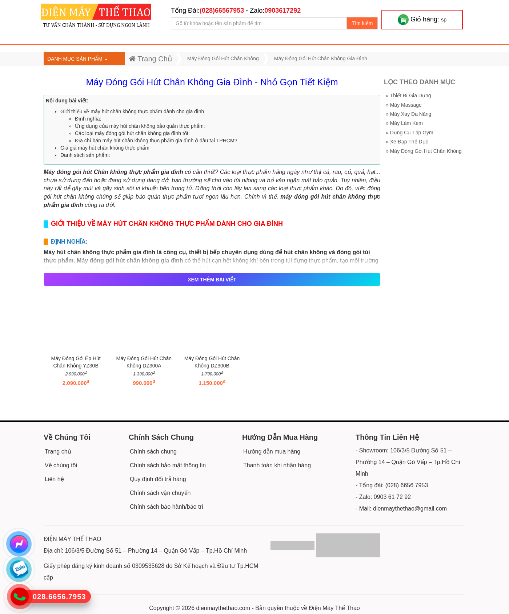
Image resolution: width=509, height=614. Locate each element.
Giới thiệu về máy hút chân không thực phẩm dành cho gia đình (132, 111)
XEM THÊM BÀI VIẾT (212, 279)
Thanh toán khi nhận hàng (277, 465)
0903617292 (282, 10)
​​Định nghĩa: (88, 119)
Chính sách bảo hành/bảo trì (166, 507)
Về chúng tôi (61, 465)
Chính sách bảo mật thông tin (168, 465)
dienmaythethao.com (223, 608)
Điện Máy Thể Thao (334, 608)
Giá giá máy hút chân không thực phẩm (104, 148)
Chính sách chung (153, 451)
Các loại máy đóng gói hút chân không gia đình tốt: (132, 133)
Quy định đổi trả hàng (158, 479)
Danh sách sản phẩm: (85, 155)
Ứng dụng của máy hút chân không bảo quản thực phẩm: (140, 126)
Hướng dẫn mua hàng (271, 451)
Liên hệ (54, 479)
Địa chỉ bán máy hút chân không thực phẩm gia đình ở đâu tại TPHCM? (156, 140)
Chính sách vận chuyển (160, 493)
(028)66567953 (222, 10)
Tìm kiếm (362, 23)
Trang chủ (58, 451)
